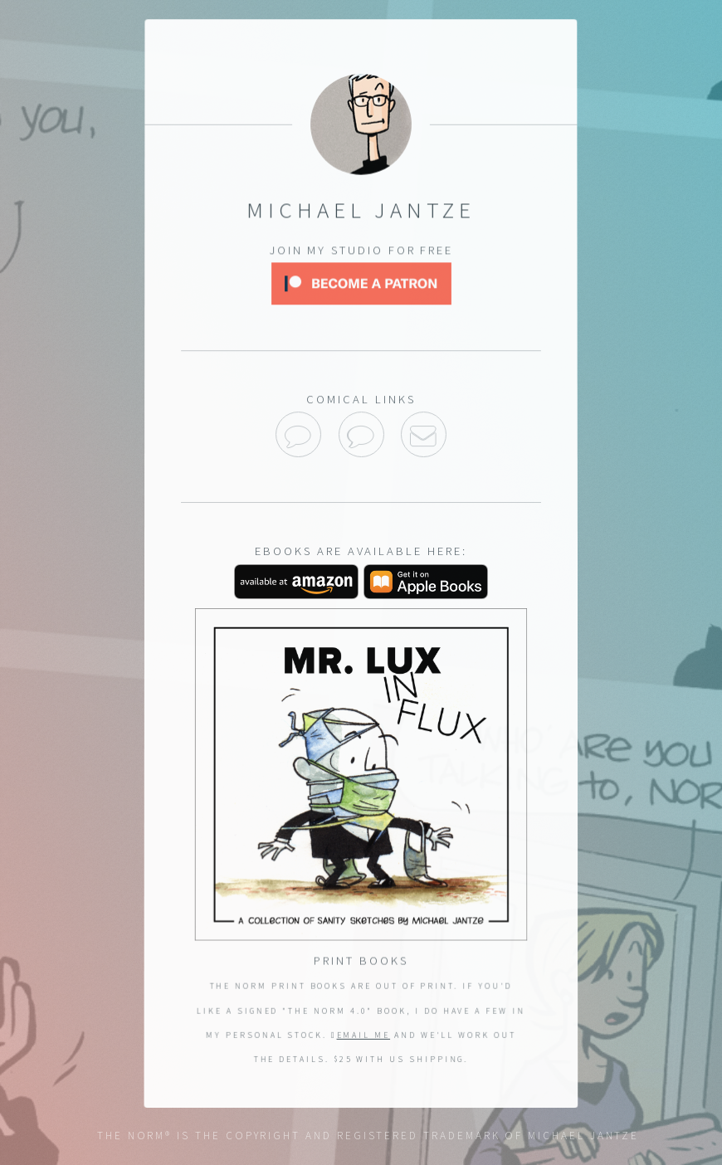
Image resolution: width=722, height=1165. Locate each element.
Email (423, 434)
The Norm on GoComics (298, 434)
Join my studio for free (360, 251)
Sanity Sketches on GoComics (361, 434)
